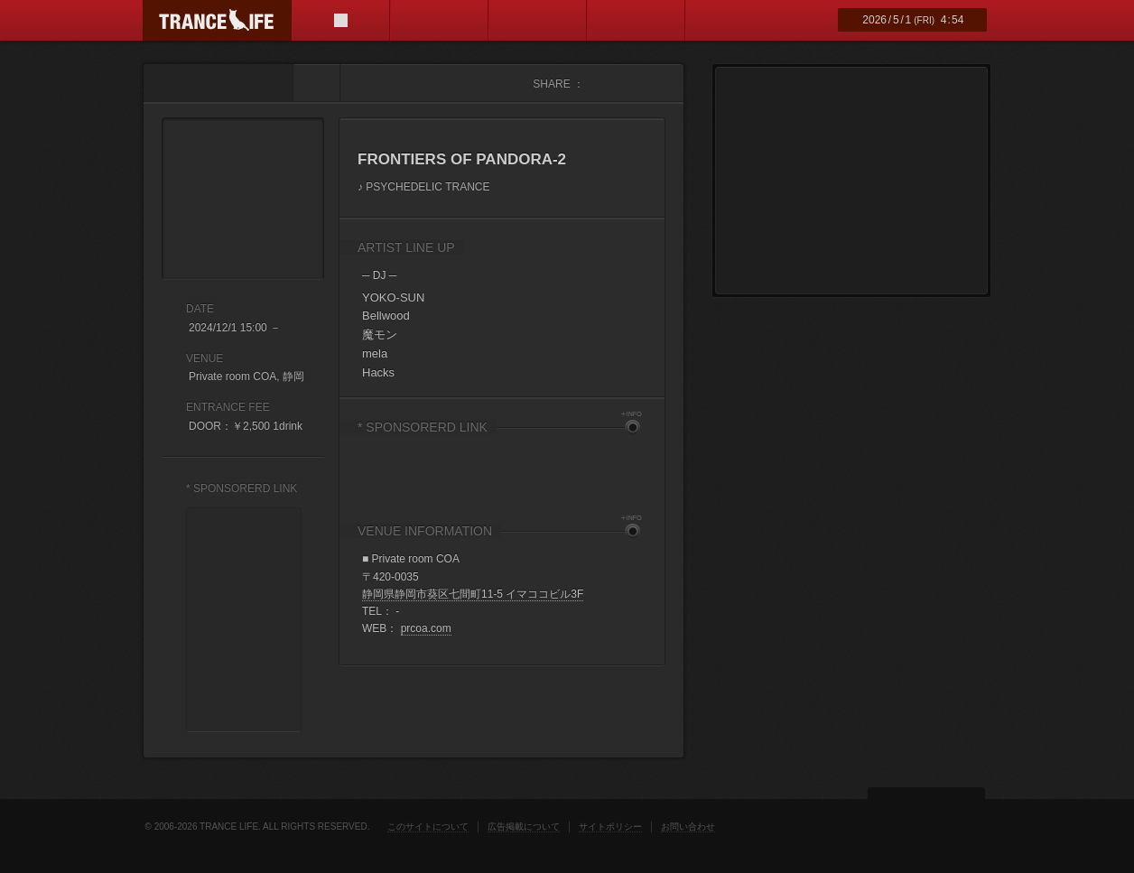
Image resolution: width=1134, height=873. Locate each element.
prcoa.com (426, 628)
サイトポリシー (610, 826)
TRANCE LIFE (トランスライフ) (217, 20)
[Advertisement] (502, 469)
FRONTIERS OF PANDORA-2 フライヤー (243, 198)
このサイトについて (428, 826)
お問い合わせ (688, 826)
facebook (599, 83)
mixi (653, 83)
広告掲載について (524, 826)
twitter (626, 83)
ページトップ (926, 813)
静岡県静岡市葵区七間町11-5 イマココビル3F (472, 594)
